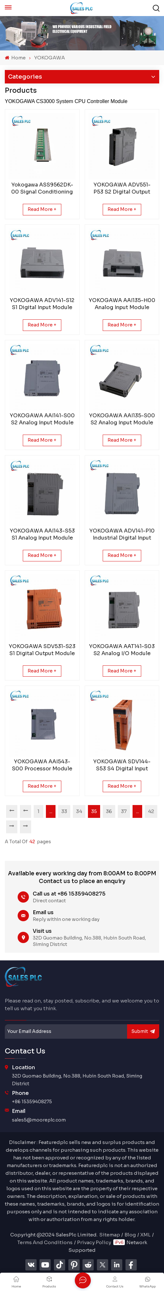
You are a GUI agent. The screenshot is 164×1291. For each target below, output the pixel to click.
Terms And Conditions (45, 1242)
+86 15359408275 (32, 1102)
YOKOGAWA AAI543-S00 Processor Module (42, 765)
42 (151, 811)
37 (124, 811)
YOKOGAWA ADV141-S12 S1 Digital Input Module (42, 304)
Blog (130, 1235)
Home (15, 58)
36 (109, 811)
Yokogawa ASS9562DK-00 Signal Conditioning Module (42, 188)
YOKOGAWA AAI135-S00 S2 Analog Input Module (122, 419)
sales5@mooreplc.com (39, 1120)
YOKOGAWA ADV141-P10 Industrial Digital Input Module (122, 534)
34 (79, 811)
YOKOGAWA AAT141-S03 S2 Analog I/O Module (122, 650)
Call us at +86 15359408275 (69, 893)
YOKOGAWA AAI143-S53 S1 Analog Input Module (42, 534)
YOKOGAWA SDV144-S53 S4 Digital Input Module (122, 765)
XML (145, 1235)
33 (64, 811)
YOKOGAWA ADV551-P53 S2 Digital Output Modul (122, 188)
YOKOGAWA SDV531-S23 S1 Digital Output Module (42, 650)
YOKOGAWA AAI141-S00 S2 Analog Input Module (42, 419)
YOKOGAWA (49, 58)
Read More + (42, 209)
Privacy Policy (94, 1242)
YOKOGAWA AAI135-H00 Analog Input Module (122, 304)
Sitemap (109, 1235)
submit (143, 1031)
